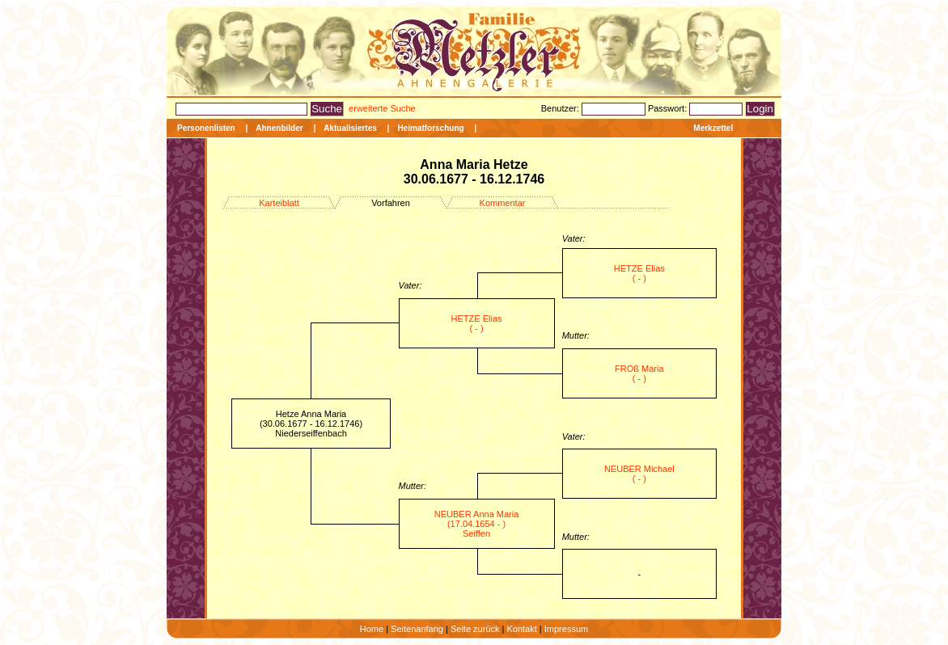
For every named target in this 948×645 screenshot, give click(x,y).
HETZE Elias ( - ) (639, 273)
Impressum (566, 629)
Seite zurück (475, 629)
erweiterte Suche (382, 108)
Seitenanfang (417, 629)
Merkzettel (713, 128)
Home (371, 629)
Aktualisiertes (350, 128)
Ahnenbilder (279, 128)
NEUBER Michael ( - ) (639, 473)
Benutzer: (561, 108)
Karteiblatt (279, 203)
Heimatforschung (430, 128)
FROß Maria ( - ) (639, 373)
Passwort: (668, 108)
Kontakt (521, 629)
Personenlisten (206, 128)
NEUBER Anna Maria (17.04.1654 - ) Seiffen (476, 523)
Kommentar (503, 203)
